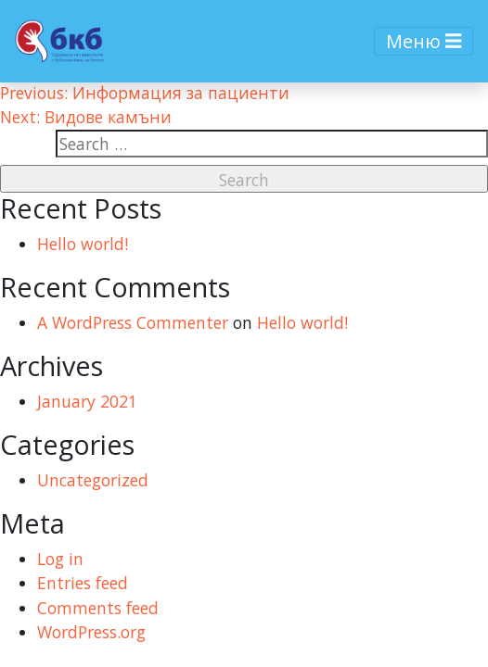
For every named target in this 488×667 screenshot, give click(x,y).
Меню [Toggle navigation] (424, 41)
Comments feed (98, 608)
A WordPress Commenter (132, 322)
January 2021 (87, 401)
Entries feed (82, 583)
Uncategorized (92, 480)
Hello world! (82, 244)
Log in (60, 558)
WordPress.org (91, 632)
